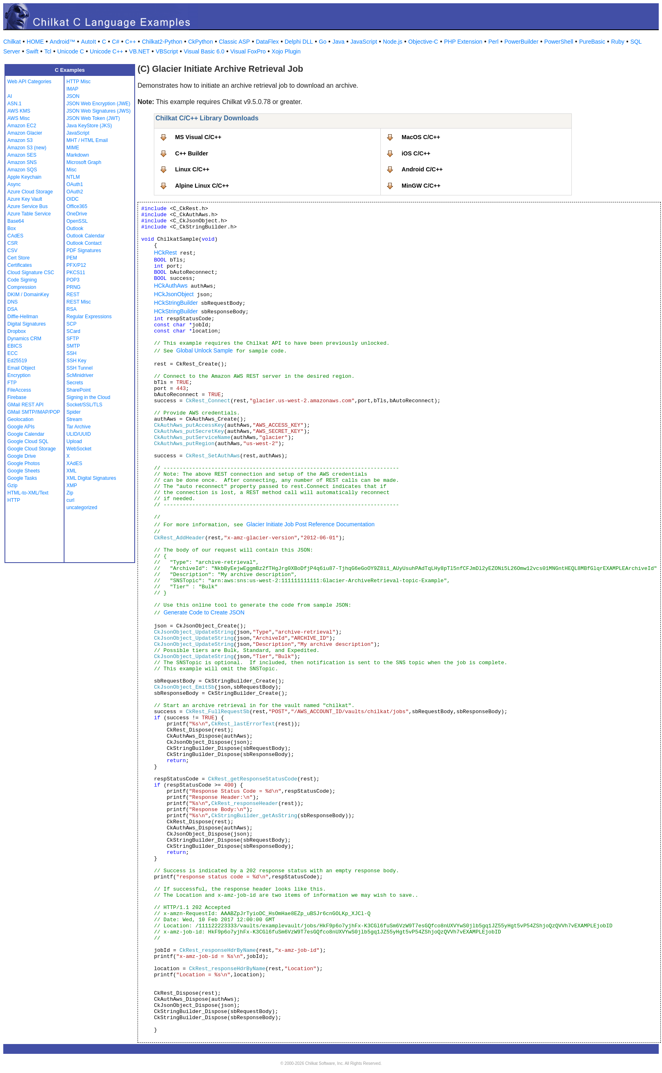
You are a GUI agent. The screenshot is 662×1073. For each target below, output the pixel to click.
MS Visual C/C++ (198, 137)
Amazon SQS (22, 170)
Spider (74, 412)
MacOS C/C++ (421, 137)
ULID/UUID (79, 434)
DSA (12, 309)
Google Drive (21, 456)
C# (115, 41)
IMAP (72, 89)
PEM (72, 258)
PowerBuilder (521, 41)
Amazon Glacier (24, 133)
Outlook (75, 228)
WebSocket (79, 449)
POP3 (73, 280)
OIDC (73, 199)
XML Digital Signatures (91, 478)
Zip (70, 493)
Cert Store (18, 258)
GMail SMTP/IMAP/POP (33, 412)
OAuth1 (75, 184)
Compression (21, 287)
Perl (493, 41)
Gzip (12, 485)
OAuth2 (75, 192)
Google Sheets (23, 471)
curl (70, 500)
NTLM (73, 177)
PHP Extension (463, 41)
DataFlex (267, 41)
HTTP (13, 500)
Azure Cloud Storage (30, 192)
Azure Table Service (29, 214)
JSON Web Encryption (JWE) (98, 103)
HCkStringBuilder (176, 302)
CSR (12, 243)
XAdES (74, 463)
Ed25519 (17, 361)
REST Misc (79, 302)
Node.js (392, 41)
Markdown (78, 155)
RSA (72, 309)
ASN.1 (14, 103)
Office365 (77, 206)
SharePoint (79, 390)
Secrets (75, 383)
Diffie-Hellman (22, 316)
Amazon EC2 (21, 126)
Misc (72, 170)
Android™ (62, 41)
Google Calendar (25, 434)
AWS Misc (18, 118)
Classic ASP (234, 41)
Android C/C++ (422, 169)
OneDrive (77, 214)
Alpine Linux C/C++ (202, 185)
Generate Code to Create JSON (204, 612)
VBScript (167, 51)
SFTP (73, 338)
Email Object (21, 368)
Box (11, 228)
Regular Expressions (89, 316)
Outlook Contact (84, 243)
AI (9, 96)
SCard (73, 331)
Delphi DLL (298, 41)
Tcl (47, 51)
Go (323, 41)
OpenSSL (77, 221)
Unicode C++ (106, 51)
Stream (74, 419)
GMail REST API (25, 405)
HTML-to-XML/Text (28, 493)
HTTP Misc (79, 81)
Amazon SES (21, 155)
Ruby (617, 41)
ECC (12, 353)
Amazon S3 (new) (26, 148)
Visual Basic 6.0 (204, 51)
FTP (12, 383)
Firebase (17, 397)
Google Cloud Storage (31, 449)
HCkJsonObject (173, 294)
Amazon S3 (20, 140)
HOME (35, 41)
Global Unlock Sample (204, 350)
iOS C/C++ (416, 153)
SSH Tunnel (80, 368)
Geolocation (20, 419)
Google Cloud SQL (28, 441)
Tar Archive (79, 427)
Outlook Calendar (85, 236)
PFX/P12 (76, 265)
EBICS (14, 346)
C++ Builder (191, 153)
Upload (74, 441)
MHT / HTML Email (87, 140)
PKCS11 (76, 272)
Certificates (19, 265)
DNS (12, 302)
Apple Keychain (24, 177)
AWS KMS (18, 111)
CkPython (200, 41)
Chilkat (12, 41)
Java (338, 41)
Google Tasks (22, 478)
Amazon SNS (22, 162)
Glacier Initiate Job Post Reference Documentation (310, 524)
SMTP (73, 346)
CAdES (15, 236)
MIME (73, 148)
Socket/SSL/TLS (84, 405)
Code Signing (22, 280)
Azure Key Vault (24, 199)
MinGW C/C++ (421, 185)
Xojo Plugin (286, 51)
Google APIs (21, 427)
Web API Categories (29, 81)
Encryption (19, 375)
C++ (130, 41)
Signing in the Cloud (88, 397)
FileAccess (19, 390)
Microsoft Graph (84, 162)
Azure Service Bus (27, 206)
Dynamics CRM (24, 338)
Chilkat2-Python (162, 41)
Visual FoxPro (248, 51)
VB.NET (139, 51)
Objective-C (423, 41)
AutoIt (88, 41)
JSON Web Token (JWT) (93, 118)
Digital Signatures (26, 324)
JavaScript (364, 41)
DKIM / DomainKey (28, 294)
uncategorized (82, 507)
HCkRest (165, 252)
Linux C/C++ (192, 169)
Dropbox (16, 331)
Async (14, 184)
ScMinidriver (80, 375)
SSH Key (77, 361)
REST (73, 294)
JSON (73, 96)
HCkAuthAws (170, 285)
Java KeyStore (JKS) (89, 126)
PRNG (74, 287)
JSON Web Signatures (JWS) (99, 111)
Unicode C (70, 51)
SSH (72, 353)
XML (72, 471)
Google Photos (23, 463)
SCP (72, 324)
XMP (72, 485)
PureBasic (592, 41)
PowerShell (558, 41)
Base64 (15, 221)
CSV (12, 250)
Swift (32, 51)
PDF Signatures (84, 250)
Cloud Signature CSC (30, 272)
